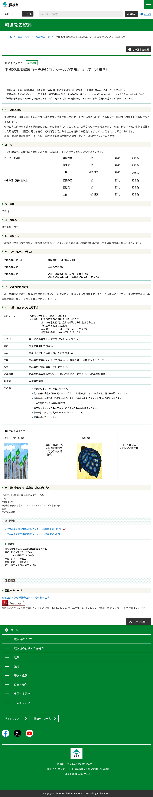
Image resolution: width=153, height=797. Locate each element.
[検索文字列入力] (81, 14)
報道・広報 (24, 36)
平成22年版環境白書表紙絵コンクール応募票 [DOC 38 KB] (34, 533)
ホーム (8, 36)
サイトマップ (12, 718)
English (28, 14)
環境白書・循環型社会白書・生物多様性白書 (26, 597)
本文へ (7, 14)
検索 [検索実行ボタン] (132, 14)
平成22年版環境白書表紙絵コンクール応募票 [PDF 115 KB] (34, 528)
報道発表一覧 (43, 36)
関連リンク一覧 (42, 718)
